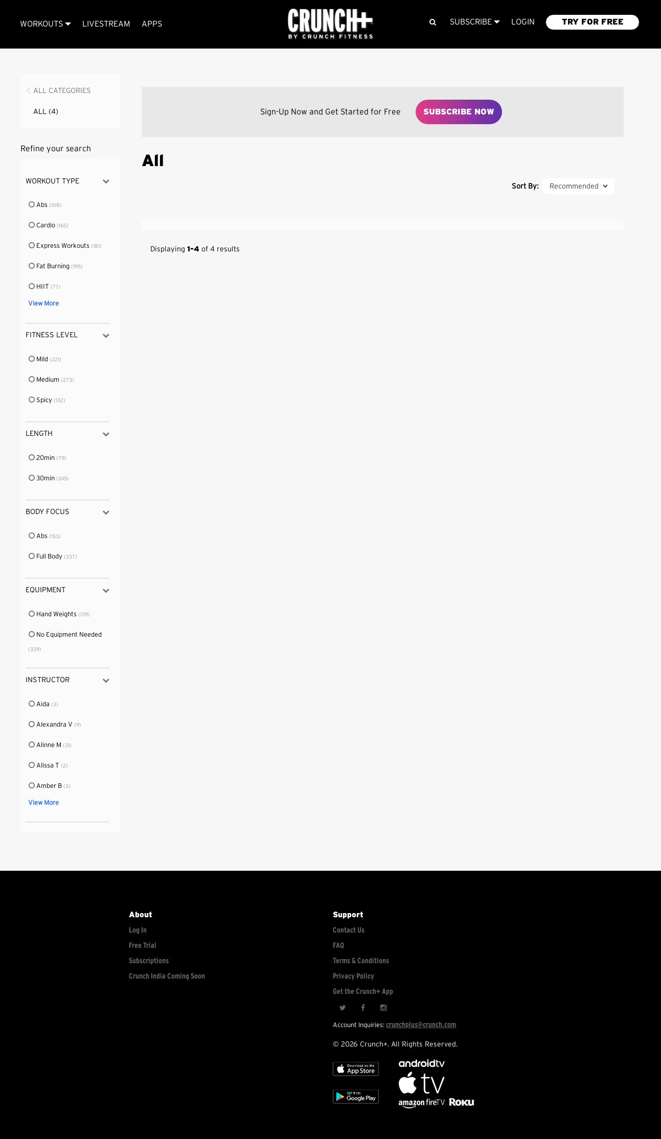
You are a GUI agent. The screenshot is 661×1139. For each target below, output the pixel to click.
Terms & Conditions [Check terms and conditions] (361, 961)
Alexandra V (51, 725)
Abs (38, 205)
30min (42, 478)
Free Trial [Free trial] (142, 945)
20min (42, 458)
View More (43, 303)
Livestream (106, 24)
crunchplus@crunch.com (421, 1025)
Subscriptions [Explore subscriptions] (149, 961)
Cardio (42, 225)
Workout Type (67, 181)
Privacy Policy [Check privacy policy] (353, 976)
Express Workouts (59, 246)
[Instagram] (383, 1008)
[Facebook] (363, 1008)
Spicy (41, 400)
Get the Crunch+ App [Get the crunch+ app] (363, 991)
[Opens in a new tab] (422, 1106)
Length (67, 434)
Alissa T (44, 765)
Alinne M (45, 745)
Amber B (45, 786)
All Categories (62, 91)
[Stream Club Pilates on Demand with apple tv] (460, 1106)
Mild (39, 359)
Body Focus (67, 512)
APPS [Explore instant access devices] (152, 24)
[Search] (432, 22)
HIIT (39, 287)
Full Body (46, 556)
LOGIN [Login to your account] (523, 22)
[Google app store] (356, 1106)
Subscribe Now (458, 112)
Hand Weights (53, 614)
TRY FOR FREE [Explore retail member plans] (593, 22)
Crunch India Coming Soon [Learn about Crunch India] (167, 976)
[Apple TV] (356, 1078)
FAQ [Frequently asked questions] (338, 945)
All (45, 111)
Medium (44, 380)
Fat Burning (49, 266)
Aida (39, 704)
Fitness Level (67, 335)
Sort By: (525, 186)
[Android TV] (422, 1064)
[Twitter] (342, 1008)
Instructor (67, 680)
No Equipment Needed (65, 635)
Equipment (67, 590)
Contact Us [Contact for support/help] (348, 930)
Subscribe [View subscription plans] (475, 22)
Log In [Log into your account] (138, 930)
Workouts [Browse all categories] (45, 24)
